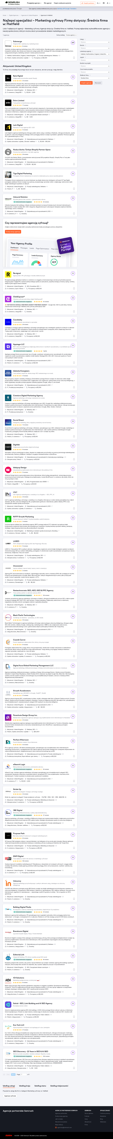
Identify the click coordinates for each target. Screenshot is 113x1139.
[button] (99, 3)
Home (4, 15)
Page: (18, 1074)
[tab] (9, 1086)
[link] (47, 3)
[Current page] (24, 1074)
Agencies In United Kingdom (29, 15)
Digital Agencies (14, 15)
